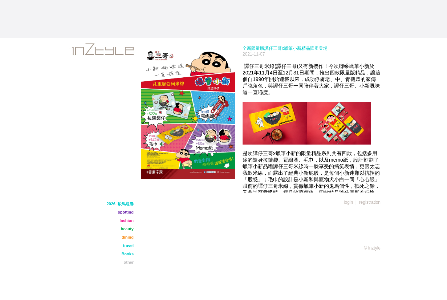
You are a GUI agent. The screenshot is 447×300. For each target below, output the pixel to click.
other (129, 262)
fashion (126, 220)
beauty (127, 229)
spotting (126, 212)
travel (128, 245)
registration (370, 202)
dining (128, 237)
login (348, 202)
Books (127, 254)
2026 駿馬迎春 (120, 204)
